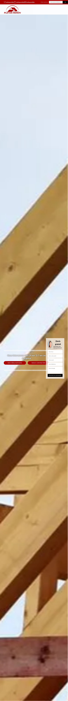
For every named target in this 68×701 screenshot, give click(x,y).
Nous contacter (38, 363)
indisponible (8, 2)
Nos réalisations (15, 363)
